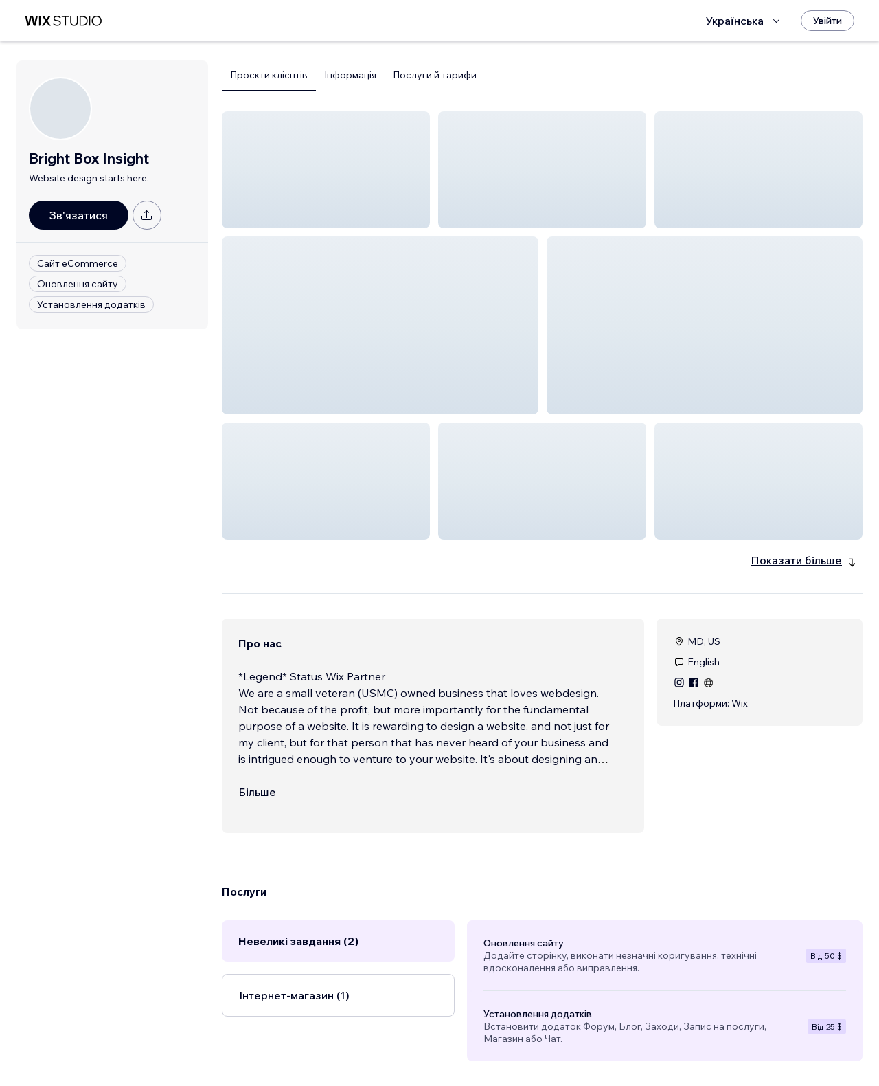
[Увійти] (827, 20)
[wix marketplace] (63, 21)
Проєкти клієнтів (269, 75)
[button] (326, 169)
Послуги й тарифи (435, 75)
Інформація (350, 75)
